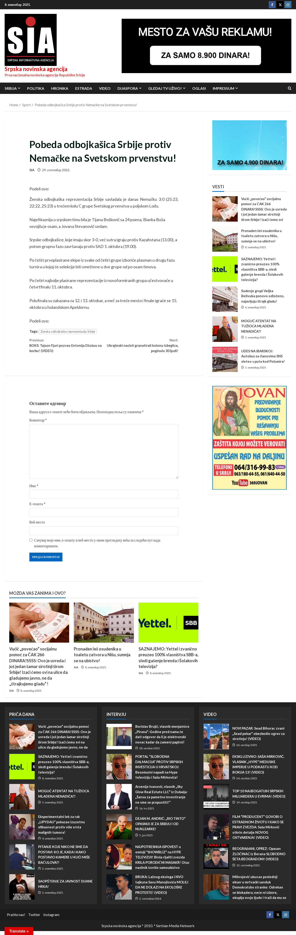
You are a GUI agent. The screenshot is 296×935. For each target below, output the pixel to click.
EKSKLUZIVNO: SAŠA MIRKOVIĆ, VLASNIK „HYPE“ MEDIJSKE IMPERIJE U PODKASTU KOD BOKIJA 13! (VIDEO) (216, 770)
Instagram (51, 918)
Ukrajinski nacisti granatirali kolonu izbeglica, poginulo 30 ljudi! (141, 347)
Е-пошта (37, 508)
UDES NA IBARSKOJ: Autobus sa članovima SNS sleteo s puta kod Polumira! (225, 359)
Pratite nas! (16, 918)
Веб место (37, 526)
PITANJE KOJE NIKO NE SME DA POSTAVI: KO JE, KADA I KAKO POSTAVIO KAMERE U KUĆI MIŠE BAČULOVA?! (22, 861)
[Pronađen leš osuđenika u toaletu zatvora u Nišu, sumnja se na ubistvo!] (104, 627)
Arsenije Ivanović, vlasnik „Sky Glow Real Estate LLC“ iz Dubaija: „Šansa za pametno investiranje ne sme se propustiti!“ (119, 801)
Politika (35, 88)
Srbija (11, 88)
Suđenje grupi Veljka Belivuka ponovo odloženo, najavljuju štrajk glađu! (225, 299)
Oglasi (199, 88)
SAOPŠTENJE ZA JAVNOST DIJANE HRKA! (22, 891)
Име (33, 490)
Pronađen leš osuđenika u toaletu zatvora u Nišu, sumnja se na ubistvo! (102, 658)
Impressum (223, 88)
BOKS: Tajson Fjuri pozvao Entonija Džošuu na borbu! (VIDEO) (66, 347)
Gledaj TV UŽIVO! (165, 88)
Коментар (38, 424)
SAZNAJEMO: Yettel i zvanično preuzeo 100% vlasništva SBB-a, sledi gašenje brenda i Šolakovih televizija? (225, 269)
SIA (31, 170)
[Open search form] (289, 88)
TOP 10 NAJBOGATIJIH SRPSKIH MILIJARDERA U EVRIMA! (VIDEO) (216, 801)
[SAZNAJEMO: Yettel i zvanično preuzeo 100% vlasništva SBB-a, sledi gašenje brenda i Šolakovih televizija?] (168, 627)
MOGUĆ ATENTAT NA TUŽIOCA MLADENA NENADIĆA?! (225, 329)
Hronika (59, 88)
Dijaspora (127, 88)
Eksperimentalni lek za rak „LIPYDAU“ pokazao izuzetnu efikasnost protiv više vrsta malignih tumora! (22, 831)
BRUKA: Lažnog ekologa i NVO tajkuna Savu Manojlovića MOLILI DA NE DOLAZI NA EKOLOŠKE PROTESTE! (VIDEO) (119, 891)
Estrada (83, 88)
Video (105, 88)
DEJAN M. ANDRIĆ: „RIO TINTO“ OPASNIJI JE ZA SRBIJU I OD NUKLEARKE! (119, 831)
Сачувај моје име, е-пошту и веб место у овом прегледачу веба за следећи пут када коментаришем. (97, 547)
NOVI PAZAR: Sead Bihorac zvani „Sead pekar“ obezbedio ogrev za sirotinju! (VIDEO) (216, 740)
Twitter (34, 918)
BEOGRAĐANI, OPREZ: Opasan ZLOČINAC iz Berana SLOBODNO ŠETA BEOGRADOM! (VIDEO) (216, 861)
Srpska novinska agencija (36, 68)
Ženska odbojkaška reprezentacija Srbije (67, 331)
